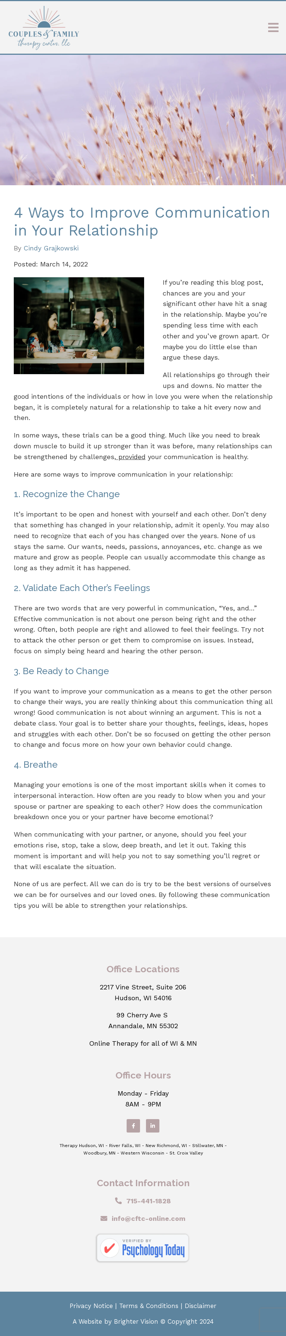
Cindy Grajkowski (51, 248)
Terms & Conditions (148, 1306)
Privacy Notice (91, 1306)
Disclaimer (200, 1306)
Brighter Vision (136, 1321)
